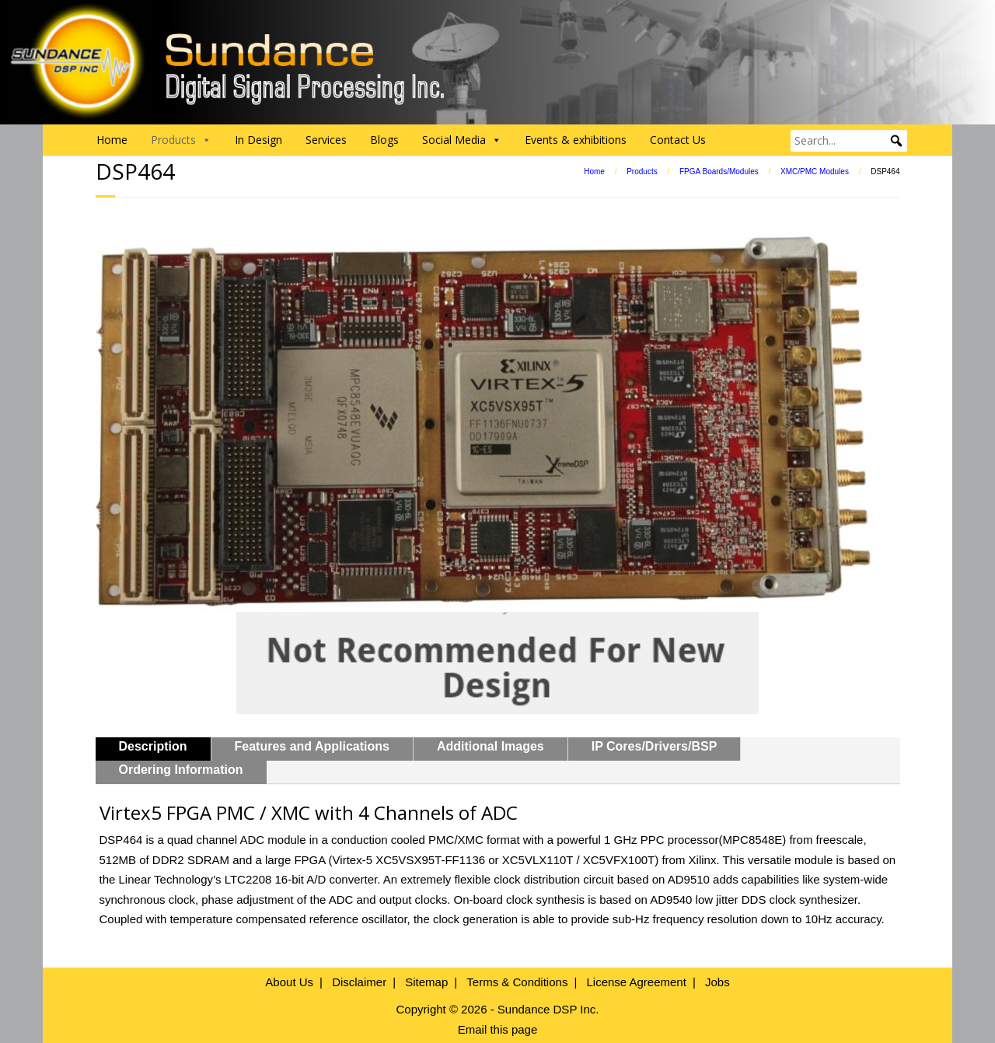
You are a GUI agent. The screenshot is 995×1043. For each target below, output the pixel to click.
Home (111, 139)
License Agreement (636, 982)
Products (642, 171)
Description (153, 746)
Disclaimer (359, 982)
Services (326, 139)
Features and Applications (312, 746)
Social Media (461, 140)
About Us (289, 982)
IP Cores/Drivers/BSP (654, 746)
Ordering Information (181, 769)
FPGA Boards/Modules (719, 171)
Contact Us (678, 139)
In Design (258, 139)
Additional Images (490, 746)
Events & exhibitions (576, 139)
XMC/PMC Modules (814, 171)
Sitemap (426, 982)
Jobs (717, 982)
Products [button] (181, 140)
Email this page (498, 1029)
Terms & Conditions (516, 982)
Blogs (384, 139)
